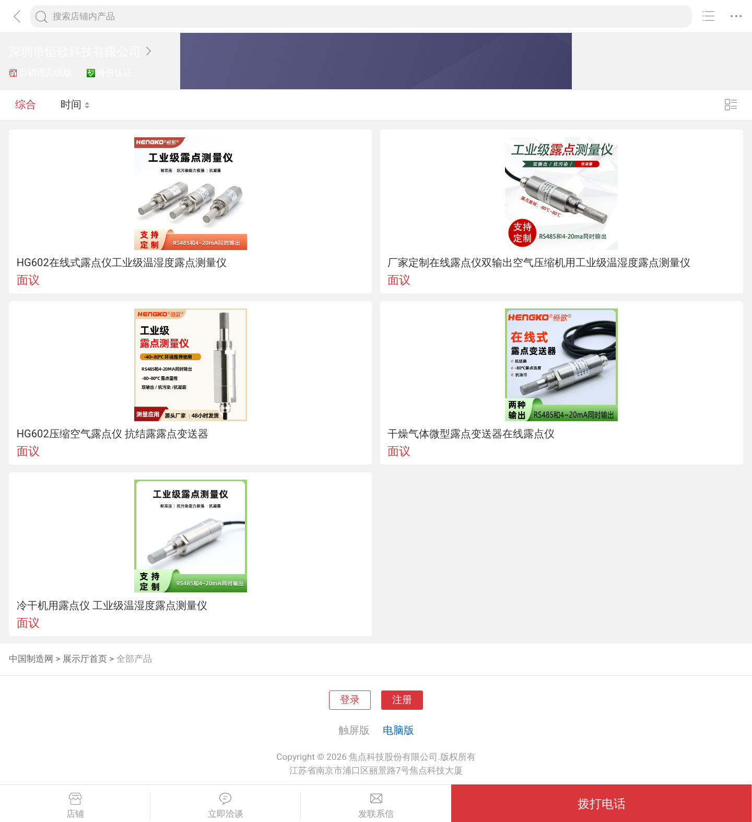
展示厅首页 (85, 658)
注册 (402, 700)
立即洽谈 (225, 806)
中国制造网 (31, 658)
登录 (350, 700)
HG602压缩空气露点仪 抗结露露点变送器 (112, 433)
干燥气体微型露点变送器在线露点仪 (471, 433)
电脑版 (398, 730)
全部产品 (134, 658)
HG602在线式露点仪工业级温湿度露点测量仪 (122, 262)
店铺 (75, 806)
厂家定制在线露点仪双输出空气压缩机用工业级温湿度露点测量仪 (538, 262)
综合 (25, 104)
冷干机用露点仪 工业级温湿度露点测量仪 (112, 605)
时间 (75, 104)
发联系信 (376, 806)
